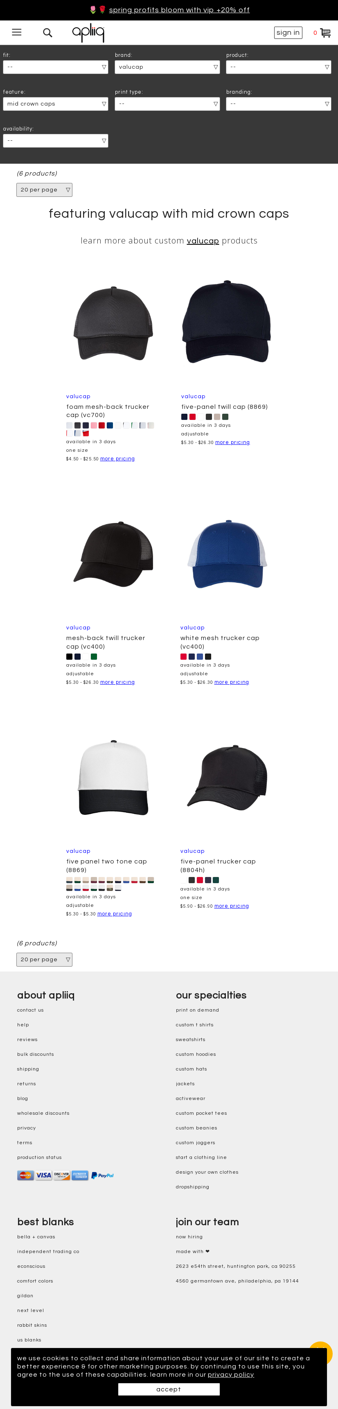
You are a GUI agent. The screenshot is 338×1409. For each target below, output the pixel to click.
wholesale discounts (43, 1113)
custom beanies (196, 1128)
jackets (185, 1084)
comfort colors (35, 1281)
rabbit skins (32, 1325)
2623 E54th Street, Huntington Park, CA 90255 (236, 1266)
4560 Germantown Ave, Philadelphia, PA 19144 (237, 1281)
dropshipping (193, 1187)
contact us (30, 1010)
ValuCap (203, 241)
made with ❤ (193, 1251)
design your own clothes (207, 1172)
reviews (27, 1039)
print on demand (197, 1010)
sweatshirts (190, 1039)
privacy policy (231, 1374)
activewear (190, 1098)
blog (22, 1098)
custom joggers (195, 1142)
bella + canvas (36, 1237)
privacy (26, 1128)
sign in (288, 32)
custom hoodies (196, 1054)
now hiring (189, 1237)
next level (30, 1310)
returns (26, 1084)
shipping (28, 1069)
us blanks (29, 1340)
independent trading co (48, 1251)
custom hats (191, 1069)
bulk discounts (35, 1054)
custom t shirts (195, 1025)
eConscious (31, 1266)
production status (39, 1157)
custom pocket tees (201, 1113)
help (23, 1025)
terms (24, 1142)
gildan (25, 1296)
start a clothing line (201, 1157)
